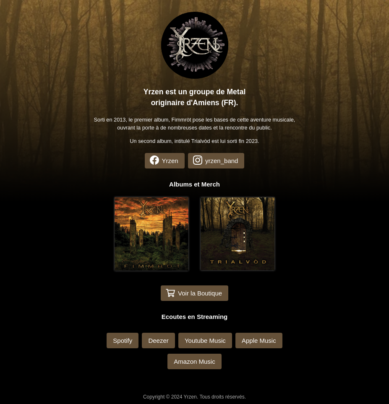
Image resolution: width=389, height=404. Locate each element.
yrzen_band (215, 160)
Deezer (158, 340)
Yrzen (164, 160)
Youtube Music (205, 340)
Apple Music (259, 340)
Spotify (122, 340)
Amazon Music (194, 361)
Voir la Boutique (194, 293)
